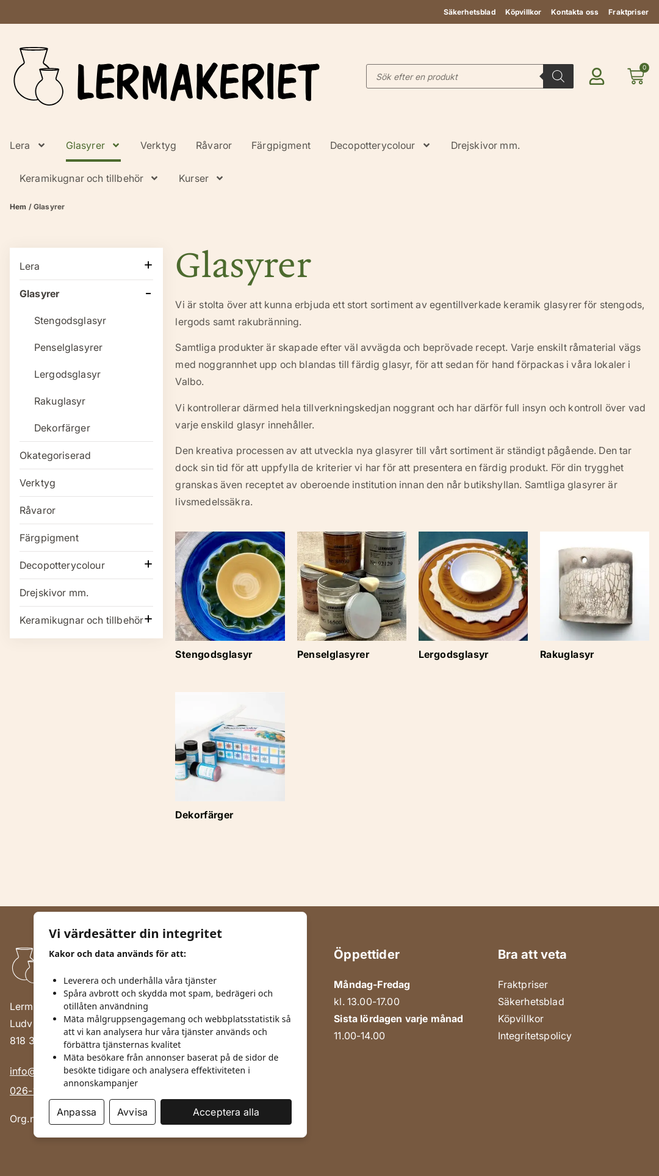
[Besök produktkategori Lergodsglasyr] (473, 600)
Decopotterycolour (380, 145)
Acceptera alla (226, 1112)
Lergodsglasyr (67, 374)
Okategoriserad (55, 455)
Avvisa (132, 1112)
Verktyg (158, 145)
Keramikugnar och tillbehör (89, 178)
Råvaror (214, 145)
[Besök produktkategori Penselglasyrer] (351, 600)
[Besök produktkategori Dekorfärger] (229, 760)
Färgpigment (281, 145)
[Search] (558, 76)
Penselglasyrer (68, 347)
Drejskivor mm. (485, 145)
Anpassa (76, 1112)
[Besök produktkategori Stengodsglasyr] (229, 600)
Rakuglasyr (60, 401)
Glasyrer (93, 145)
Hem (18, 206)
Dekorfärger (62, 428)
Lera (28, 145)
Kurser (202, 178)
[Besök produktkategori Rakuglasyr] (594, 600)
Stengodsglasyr (70, 320)
